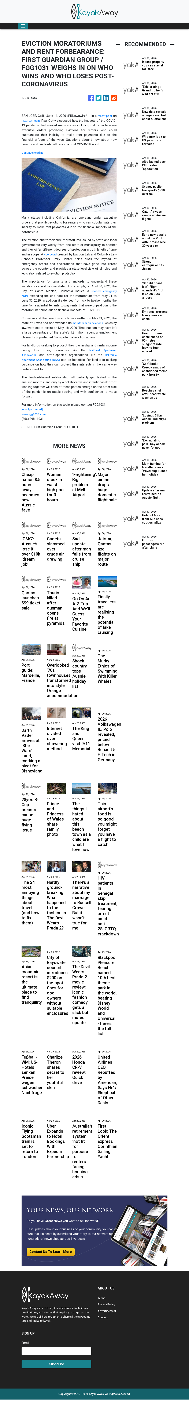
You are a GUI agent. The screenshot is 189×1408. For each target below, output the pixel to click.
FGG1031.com (31, 121)
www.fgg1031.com (34, 419)
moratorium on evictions (90, 323)
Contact (103, 1326)
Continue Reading (34, 152)
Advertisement (108, 1319)
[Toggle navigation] (23, 26)
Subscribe (56, 1373)
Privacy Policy (107, 1313)
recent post (104, 116)
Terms (102, 1306)
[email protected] (33, 414)
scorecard (53, 254)
